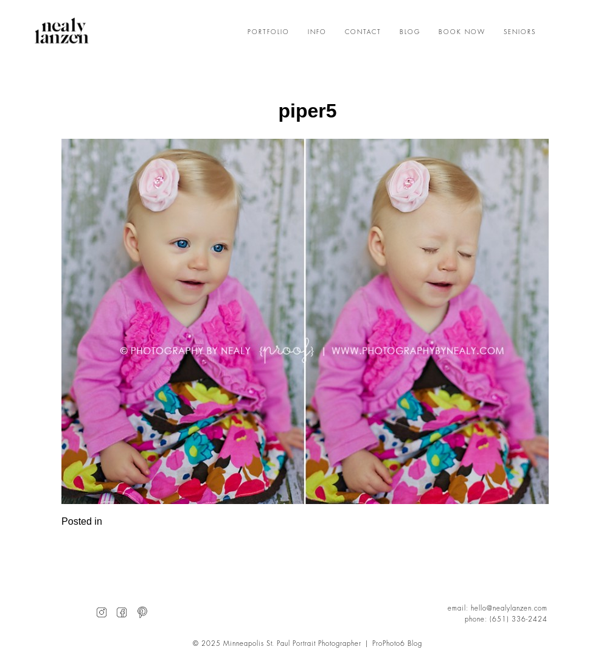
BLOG (410, 32)
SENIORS (520, 32)
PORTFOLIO (269, 32)
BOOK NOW (462, 32)
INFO (317, 32)
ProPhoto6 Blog (397, 643)
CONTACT (363, 32)
